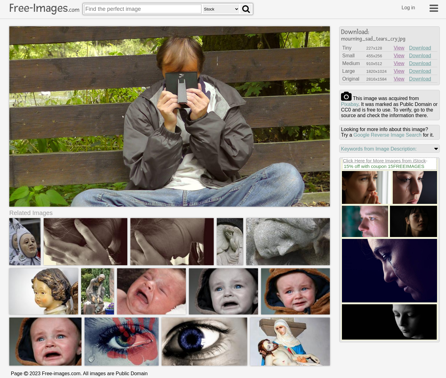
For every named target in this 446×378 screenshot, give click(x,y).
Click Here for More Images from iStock (384, 160)
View (399, 48)
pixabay (349, 104)
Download (420, 48)
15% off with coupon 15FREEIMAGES (384, 166)
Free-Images (44, 8)
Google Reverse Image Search (387, 135)
